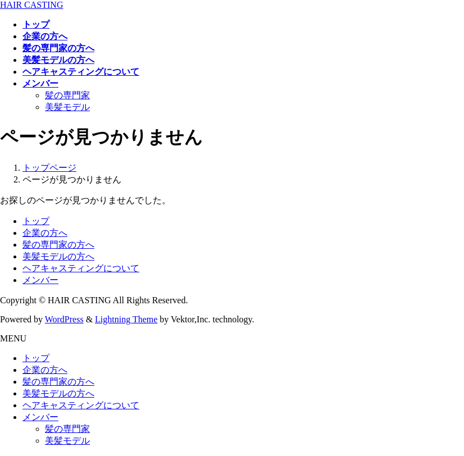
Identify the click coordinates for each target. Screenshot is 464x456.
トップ (35, 221)
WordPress (64, 319)
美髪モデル (67, 107)
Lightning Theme (126, 319)
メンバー (40, 280)
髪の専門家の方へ (58, 244)
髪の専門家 (67, 95)
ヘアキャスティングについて (80, 268)
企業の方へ (44, 233)
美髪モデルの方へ (58, 256)
